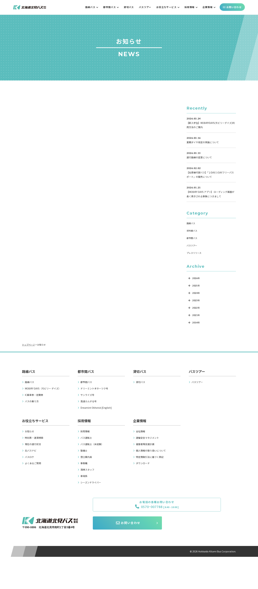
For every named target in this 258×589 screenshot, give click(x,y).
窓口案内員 (86, 457)
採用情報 (189, 7)
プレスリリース (194, 252)
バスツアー (145, 7)
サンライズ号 (87, 394)
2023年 (196, 300)
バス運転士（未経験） (91, 444)
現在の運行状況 (33, 444)
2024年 (196, 293)
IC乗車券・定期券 (34, 394)
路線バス (90, 7)
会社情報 (140, 431)
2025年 (196, 285)
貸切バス (129, 7)
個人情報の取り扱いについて (151, 450)
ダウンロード (143, 463)
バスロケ (29, 457)
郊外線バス (192, 230)
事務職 (83, 463)
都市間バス (109, 7)
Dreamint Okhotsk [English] (96, 407)
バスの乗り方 (32, 401)
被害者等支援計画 (145, 444)
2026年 (196, 278)
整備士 (83, 450)
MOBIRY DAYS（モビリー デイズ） (43, 388)
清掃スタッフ (87, 469)
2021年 (196, 315)
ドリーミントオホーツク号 (94, 388)
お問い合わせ (232, 7)
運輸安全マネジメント (147, 437)
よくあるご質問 (33, 463)
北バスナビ (30, 450)
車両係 (83, 476)
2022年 (196, 307)
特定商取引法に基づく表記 (150, 457)
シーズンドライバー (90, 482)
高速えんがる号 (88, 401)
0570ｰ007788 (119, 507)
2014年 (196, 322)
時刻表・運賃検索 (34, 437)
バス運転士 (86, 437)
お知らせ (29, 431)
